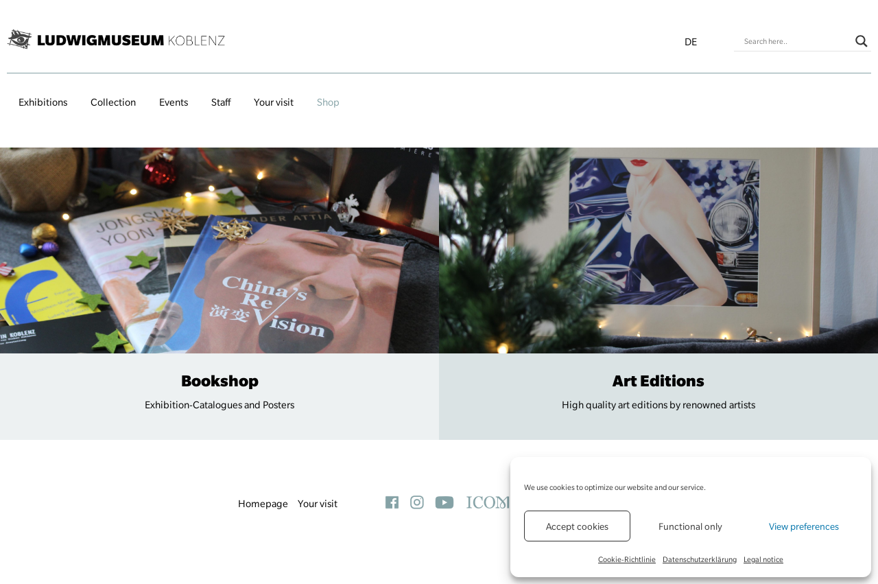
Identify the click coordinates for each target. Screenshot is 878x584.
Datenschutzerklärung (700, 559)
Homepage (263, 503)
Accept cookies (577, 526)
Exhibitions (43, 102)
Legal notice (763, 559)
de (691, 41)
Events (173, 102)
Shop (328, 102)
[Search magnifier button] (861, 41)
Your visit (274, 102)
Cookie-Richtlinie (627, 559)
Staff (220, 102)
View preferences (804, 526)
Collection (113, 102)
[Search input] (796, 41)
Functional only (690, 526)
